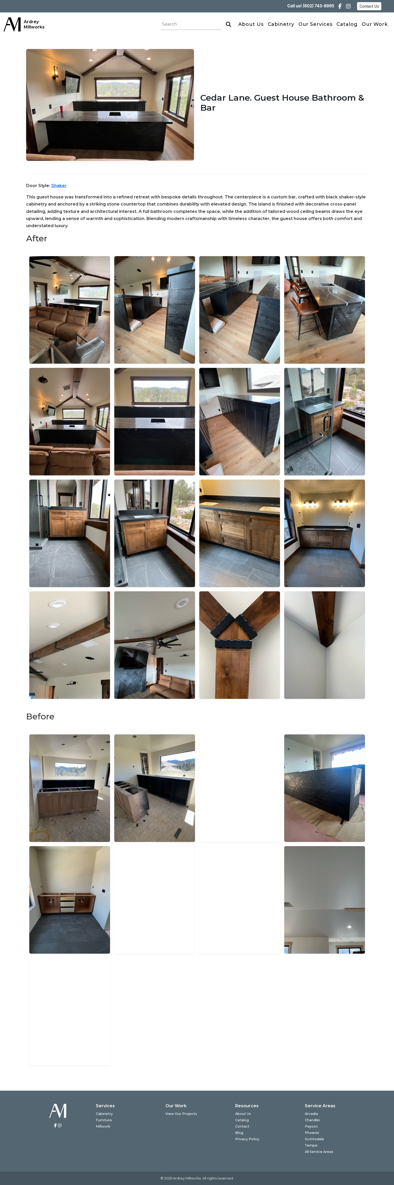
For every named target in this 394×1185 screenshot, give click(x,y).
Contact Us (369, 6)
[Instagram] (348, 6)
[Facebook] (340, 6)
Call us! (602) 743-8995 (310, 5)
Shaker (59, 185)
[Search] (228, 24)
